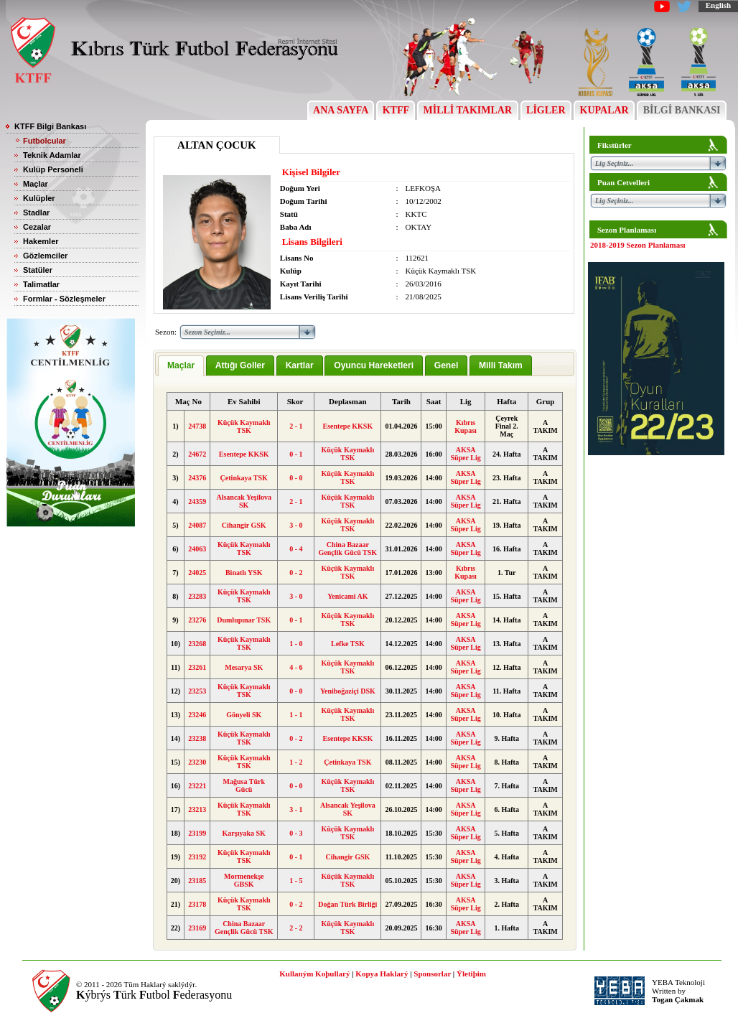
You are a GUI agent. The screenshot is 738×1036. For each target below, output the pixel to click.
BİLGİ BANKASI (681, 110)
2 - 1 (295, 426)
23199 (197, 833)
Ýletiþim (471, 973)
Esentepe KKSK (347, 426)
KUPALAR (604, 110)
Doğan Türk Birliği (347, 904)
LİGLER (546, 110)
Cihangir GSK (244, 525)
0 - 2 (295, 573)
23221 (197, 786)
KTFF (395, 110)
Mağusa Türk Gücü (244, 785)
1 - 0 (295, 644)
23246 (197, 715)
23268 (197, 644)
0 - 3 (295, 833)
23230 (197, 762)
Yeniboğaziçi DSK (347, 691)
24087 (197, 525)
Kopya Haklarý (381, 973)
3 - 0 (295, 525)
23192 (197, 857)
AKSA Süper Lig (465, 454)
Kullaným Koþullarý (314, 973)
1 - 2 (295, 762)
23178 (197, 904)
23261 (197, 667)
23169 (197, 928)
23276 (197, 620)
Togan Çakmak (678, 999)
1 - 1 (295, 715)
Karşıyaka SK (244, 833)
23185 (197, 881)
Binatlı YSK (244, 573)
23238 (197, 738)
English (718, 5)
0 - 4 (295, 549)
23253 (197, 691)
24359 (197, 501)
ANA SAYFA (340, 110)
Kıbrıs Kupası (465, 426)
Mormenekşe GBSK (244, 880)
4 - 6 (295, 667)
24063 (197, 549)
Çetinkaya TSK (244, 478)
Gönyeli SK (243, 715)
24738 (197, 426)
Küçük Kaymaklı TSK (244, 426)
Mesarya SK (244, 667)
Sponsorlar (432, 973)
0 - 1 (295, 454)
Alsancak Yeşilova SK (243, 501)
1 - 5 (295, 881)
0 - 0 (295, 478)
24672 (197, 454)
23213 (197, 809)
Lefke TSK (348, 644)
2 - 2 (295, 928)
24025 (197, 573)
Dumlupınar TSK (244, 620)
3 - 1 (295, 809)
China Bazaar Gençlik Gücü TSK (348, 548)
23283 (197, 596)
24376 (197, 478)
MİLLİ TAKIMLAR (468, 110)
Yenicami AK (347, 596)
